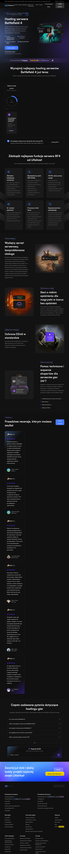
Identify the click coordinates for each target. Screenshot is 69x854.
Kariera (56, 826)
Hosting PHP (7, 817)
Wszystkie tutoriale (39, 838)
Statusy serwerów (29, 829)
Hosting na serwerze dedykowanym (12, 806)
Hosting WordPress (9, 799)
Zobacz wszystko (60, 422)
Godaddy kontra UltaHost (25, 845)
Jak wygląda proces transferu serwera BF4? (20, 732)
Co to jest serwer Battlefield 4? (17, 719)
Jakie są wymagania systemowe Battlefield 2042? (22, 723)
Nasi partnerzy (29, 826)
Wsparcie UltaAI (45, 407)
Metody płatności (29, 822)
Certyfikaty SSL (41, 799)
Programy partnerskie (30, 817)
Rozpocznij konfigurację (55, 773)
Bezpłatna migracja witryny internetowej (34, 831)
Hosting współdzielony (9, 796)
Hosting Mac (7, 810)
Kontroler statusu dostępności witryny (45, 808)
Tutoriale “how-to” (39, 849)
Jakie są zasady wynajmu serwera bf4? (19, 737)
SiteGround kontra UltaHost (26, 847)
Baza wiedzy (44, 401)
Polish (61, 1)
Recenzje (28, 824)
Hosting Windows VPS (9, 808)
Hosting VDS (7, 803)
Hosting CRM (7, 849)
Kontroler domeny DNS (42, 803)
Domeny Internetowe (42, 796)
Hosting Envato (8, 851)
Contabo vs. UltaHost (24, 843)
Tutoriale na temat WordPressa (41, 840)
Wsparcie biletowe (46, 404)
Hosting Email (7, 847)
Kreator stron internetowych (31, 5)
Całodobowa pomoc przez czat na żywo (51, 398)
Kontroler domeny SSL (42, 806)
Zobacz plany (11, 48)
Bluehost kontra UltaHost (25, 838)
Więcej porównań (23, 850)
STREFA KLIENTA (60, 5)
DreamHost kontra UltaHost (26, 840)
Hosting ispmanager (9, 826)
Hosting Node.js (8, 822)
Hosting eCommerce (9, 844)
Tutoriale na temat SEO (40, 847)
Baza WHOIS (40, 801)
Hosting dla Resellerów (9, 838)
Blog (56, 824)
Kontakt (56, 1)
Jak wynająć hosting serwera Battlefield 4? (20, 728)
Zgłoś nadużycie (58, 819)
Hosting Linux (7, 819)
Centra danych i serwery (31, 819)
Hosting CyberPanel (9, 824)
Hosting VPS (55, 142)
